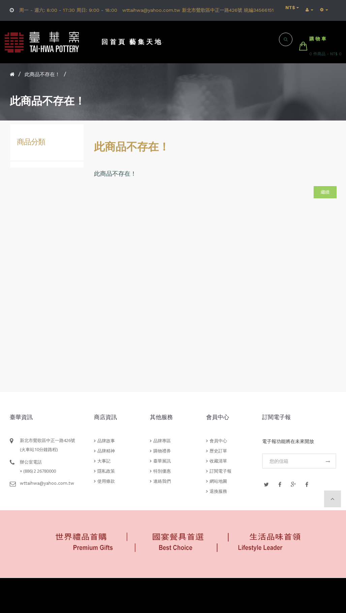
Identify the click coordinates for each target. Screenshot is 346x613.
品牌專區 (162, 440)
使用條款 (106, 481)
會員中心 (218, 440)
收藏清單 (218, 461)
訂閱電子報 (220, 471)
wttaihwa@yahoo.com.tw (47, 483)
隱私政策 (106, 471)
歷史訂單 (218, 450)
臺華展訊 (162, 461)
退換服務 (218, 491)
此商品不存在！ (42, 74)
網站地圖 (218, 481)
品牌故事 (106, 440)
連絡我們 (162, 481)
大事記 (104, 461)
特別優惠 (162, 471)
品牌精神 (106, 450)
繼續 (325, 192)
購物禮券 (162, 450)
